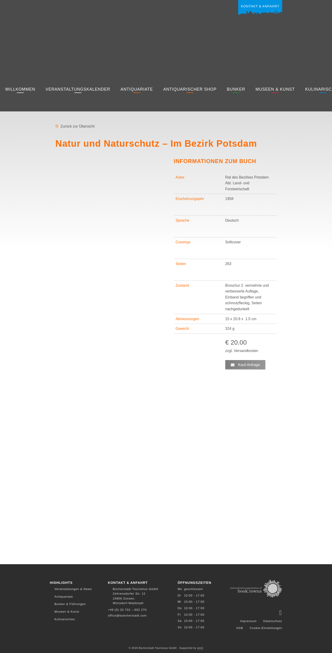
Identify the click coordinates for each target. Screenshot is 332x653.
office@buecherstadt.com (127, 615)
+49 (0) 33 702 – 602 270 (127, 609)
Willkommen (20, 89)
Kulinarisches (64, 619)
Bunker (236, 89)
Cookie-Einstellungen (266, 627)
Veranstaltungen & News (73, 589)
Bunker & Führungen (70, 604)
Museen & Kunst (275, 89)
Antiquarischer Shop (189, 89)
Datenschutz (272, 620)
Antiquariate (137, 89)
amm (200, 647)
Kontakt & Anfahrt (260, 6)
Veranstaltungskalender (77, 89)
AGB (239, 627)
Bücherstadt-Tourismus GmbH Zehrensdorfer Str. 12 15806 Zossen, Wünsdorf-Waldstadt (135, 596)
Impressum (248, 620)
